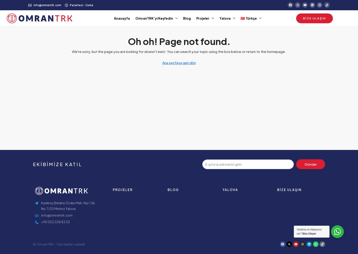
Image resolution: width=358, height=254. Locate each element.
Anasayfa (122, 18)
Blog (187, 18)
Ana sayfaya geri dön (179, 62)
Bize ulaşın (289, 190)
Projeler (202, 18)
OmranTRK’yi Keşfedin (154, 18)
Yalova (225, 18)
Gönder (311, 164)
